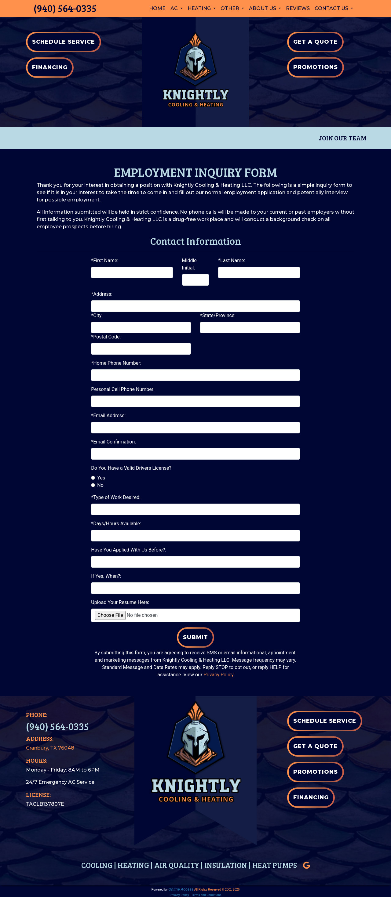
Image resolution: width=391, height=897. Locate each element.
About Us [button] (263, 8)
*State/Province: (218, 315)
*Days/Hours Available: (116, 523)
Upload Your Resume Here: (120, 602)
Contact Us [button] (332, 8)
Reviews (298, 8)
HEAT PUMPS (274, 865)
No (100, 485)
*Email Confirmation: (113, 442)
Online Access (180, 889)
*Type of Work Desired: (116, 497)
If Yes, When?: (106, 576)
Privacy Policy (218, 674)
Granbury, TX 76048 (50, 748)
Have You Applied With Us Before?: (128, 550)
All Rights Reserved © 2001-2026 (217, 889)
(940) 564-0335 (65, 8)
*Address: (101, 294)
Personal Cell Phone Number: (123, 389)
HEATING (133, 865)
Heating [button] (200, 8)
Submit (195, 637)
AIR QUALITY (176, 865)
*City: (97, 315)
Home (157, 8)
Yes (101, 478)
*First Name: (104, 260)
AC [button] (174, 8)
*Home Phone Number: (116, 363)
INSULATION (225, 865)
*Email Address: (108, 415)
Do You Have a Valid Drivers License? (131, 468)
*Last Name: (231, 260)
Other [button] (230, 8)
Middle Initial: (189, 264)
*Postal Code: (106, 337)
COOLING (96, 865)
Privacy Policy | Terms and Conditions (195, 894)
